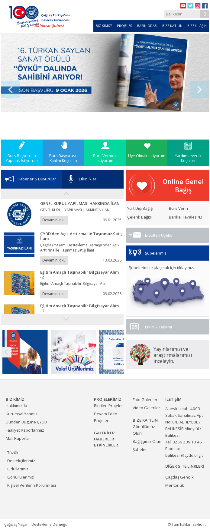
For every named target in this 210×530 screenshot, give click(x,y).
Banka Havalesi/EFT (187, 217)
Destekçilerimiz (21, 460)
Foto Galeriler (145, 399)
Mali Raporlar (18, 438)
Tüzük (12, 452)
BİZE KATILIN (172, 25)
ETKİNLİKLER (106, 445)
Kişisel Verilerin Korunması (31, 485)
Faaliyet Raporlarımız (25, 430)
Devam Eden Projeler (105, 417)
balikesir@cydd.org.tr (184, 455)
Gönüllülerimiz (20, 477)
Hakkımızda (16, 405)
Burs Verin (178, 208)
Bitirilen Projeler (108, 405)
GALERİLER (104, 433)
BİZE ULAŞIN (197, 25)
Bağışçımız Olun (147, 441)
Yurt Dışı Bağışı (140, 208)
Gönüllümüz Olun (144, 430)
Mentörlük (174, 485)
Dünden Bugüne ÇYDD (26, 422)
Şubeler (140, 449)
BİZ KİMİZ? (104, 25)
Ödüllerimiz (17, 469)
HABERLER (104, 439)
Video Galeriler (146, 407)
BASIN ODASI (147, 25)
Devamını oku (54, 219)
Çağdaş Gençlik (179, 477)
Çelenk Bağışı (139, 217)
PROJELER (124, 25)
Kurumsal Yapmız (21, 413)
